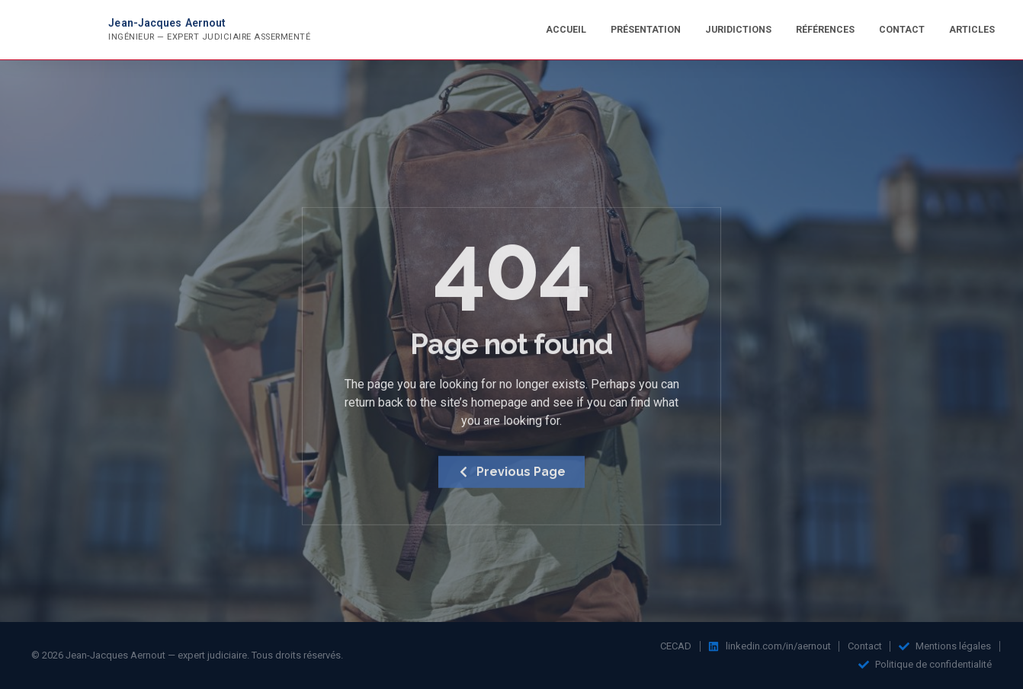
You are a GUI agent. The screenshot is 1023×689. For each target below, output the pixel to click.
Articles (972, 29)
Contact (902, 29)
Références (825, 29)
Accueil (566, 29)
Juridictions (738, 29)
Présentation (646, 29)
